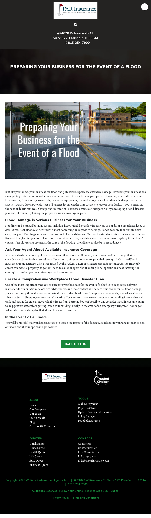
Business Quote (38, 465)
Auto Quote (36, 461)
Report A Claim (87, 408)
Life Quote (35, 456)
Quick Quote (37, 444)
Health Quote (37, 452)
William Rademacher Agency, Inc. (47, 480)
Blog (32, 422)
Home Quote (37, 448)
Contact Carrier (87, 448)
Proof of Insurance (89, 421)
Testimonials (37, 418)
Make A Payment (88, 404)
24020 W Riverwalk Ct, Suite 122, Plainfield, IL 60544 (75, 35)
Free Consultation (89, 452)
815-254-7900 (78, 43)
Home (33, 405)
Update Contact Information (95, 412)
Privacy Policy (60, 498)
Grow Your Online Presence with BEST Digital (89, 491)
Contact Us (84, 444)
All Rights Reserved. (45, 491)
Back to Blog (75, 344)
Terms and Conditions (85, 498)
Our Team (35, 414)
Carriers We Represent (43, 426)
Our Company (37, 409)
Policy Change (86, 416)
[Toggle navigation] (144, 6)
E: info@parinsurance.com (94, 461)
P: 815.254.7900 (87, 456)
